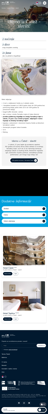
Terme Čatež (6, 354)
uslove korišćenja (13, 349)
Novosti (4, 365)
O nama (4, 362)
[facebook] (19, 403)
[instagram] (24, 403)
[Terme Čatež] (8, 3)
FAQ (3, 372)
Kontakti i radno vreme (9, 369)
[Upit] (15, 273)
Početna (4, 8)
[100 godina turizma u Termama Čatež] (24, 160)
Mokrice (4, 357)
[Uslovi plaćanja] (24, 221)
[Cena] (24, 215)
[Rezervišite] (7, 273)
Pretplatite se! (41, 345)
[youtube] (29, 403)
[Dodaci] (24, 208)
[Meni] (44, 3)
